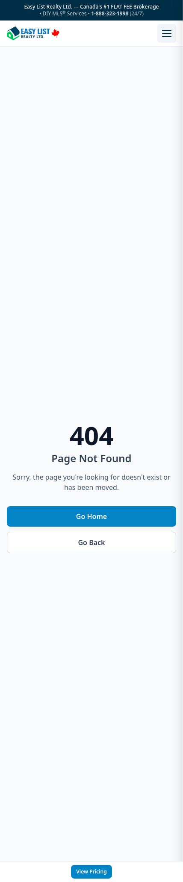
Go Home (91, 516)
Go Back (91, 542)
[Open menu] (166, 33)
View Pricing (91, 871)
